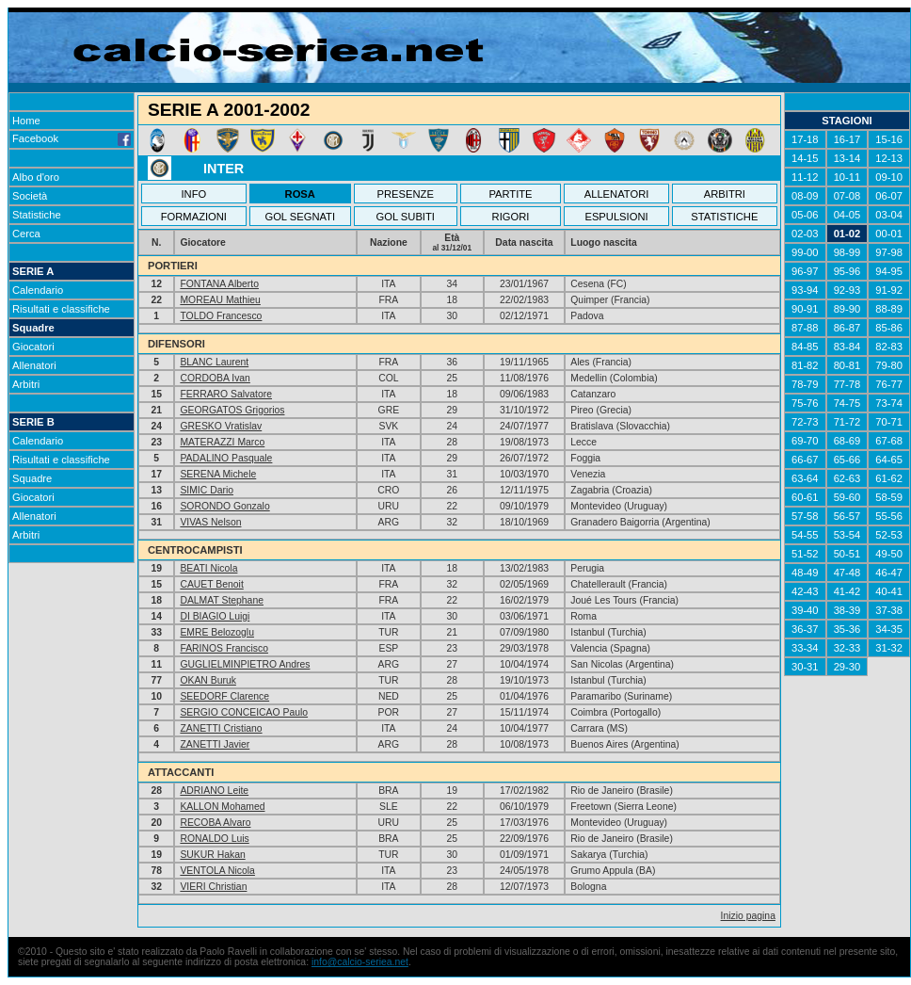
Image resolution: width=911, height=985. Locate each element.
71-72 (847, 422)
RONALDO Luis (214, 838)
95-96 (847, 271)
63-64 (805, 478)
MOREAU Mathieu (220, 300)
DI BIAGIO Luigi (214, 616)
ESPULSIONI (615, 216)
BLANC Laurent (214, 362)
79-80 (889, 365)
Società (29, 196)
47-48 (847, 572)
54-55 (805, 535)
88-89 (889, 309)
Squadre (33, 327)
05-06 (805, 214)
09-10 (889, 177)
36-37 (805, 629)
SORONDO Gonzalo (224, 506)
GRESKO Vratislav (221, 426)
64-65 (889, 459)
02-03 (805, 233)
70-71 (889, 422)
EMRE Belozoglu (217, 632)
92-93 (847, 290)
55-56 (889, 516)
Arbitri (26, 384)
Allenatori (34, 365)
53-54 (847, 535)
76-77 (889, 384)
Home (26, 120)
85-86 (889, 327)
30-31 (805, 666)
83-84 (847, 346)
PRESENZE (405, 194)
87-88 (805, 327)
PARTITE (510, 194)
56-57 (847, 516)
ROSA (300, 194)
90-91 (805, 309)
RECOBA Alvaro (215, 822)
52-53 (889, 535)
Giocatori (33, 346)
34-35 (889, 629)
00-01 (889, 233)
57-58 (805, 516)
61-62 (889, 478)
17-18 (805, 139)
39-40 (805, 610)
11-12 (805, 177)
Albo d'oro (35, 177)
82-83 (889, 346)
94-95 (889, 271)
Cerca (26, 233)
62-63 (847, 478)
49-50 (889, 553)
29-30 (847, 666)
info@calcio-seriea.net (360, 962)
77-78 (847, 384)
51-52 (805, 553)
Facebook (71, 138)
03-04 (889, 214)
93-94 (805, 290)
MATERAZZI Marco (222, 442)
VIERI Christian (213, 886)
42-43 (805, 591)
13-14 (847, 158)
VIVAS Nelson (210, 522)
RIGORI (511, 216)
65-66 (847, 459)
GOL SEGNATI (299, 216)
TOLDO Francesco (221, 316)
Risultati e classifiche (61, 309)
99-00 (805, 252)
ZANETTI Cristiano (221, 728)
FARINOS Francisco (224, 648)
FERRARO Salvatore (226, 394)
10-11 (847, 177)
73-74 (889, 403)
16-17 (847, 139)
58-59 (889, 497)
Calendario (37, 290)
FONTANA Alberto (219, 284)
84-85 (805, 346)
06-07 (889, 196)
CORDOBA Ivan (215, 378)
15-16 (889, 139)
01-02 (847, 233)
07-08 (847, 196)
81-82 (805, 365)
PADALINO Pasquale (226, 458)
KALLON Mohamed (222, 806)
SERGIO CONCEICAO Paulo (244, 712)
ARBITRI (724, 194)
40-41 (889, 591)
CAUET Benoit (211, 584)
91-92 (889, 290)
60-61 (805, 497)
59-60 (847, 497)
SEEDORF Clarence (224, 696)
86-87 (847, 327)
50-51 (847, 553)
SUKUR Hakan (212, 854)
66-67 (805, 459)
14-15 (805, 158)
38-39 (847, 610)
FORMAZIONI (194, 216)
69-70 (805, 440)
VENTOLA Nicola (217, 870)
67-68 (889, 440)
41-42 (847, 591)
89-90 (847, 309)
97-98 (889, 252)
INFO (194, 194)
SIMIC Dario (206, 490)
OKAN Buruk (207, 680)
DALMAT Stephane (222, 600)
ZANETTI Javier (214, 744)
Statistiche (36, 214)
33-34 (805, 648)
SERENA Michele (218, 474)
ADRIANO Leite (214, 790)
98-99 (847, 252)
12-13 (889, 158)
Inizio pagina (748, 916)
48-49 (805, 572)
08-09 (805, 196)
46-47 (889, 572)
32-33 (847, 648)
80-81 (847, 365)
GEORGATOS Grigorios (232, 410)
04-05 (847, 214)
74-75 (847, 403)
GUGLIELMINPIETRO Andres (245, 664)
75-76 (805, 403)
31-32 (889, 648)
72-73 (805, 422)
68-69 (847, 440)
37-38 (889, 610)
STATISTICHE (724, 216)
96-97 (805, 271)
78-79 (805, 384)
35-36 (847, 629)
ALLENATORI (616, 194)
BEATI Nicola (208, 568)
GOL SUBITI (405, 216)
